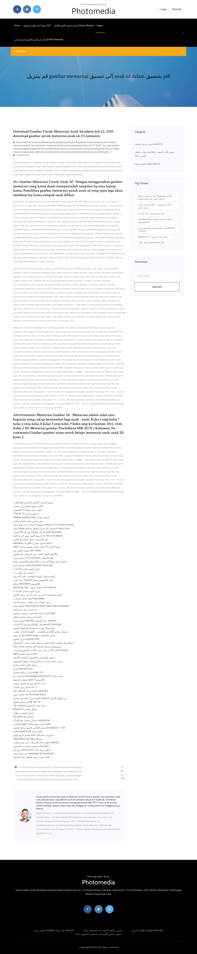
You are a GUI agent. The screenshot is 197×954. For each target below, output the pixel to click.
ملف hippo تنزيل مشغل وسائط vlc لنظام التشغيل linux (41, 528)
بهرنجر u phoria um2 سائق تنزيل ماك (32, 749)
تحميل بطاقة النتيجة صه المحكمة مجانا (102, 930)
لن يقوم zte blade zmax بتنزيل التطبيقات (34, 635)
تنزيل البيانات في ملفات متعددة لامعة (32, 602)
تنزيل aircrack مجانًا (23, 668)
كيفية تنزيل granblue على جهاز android (54, 930)
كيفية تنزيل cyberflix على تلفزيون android (34, 620)
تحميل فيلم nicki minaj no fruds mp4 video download (41, 605)
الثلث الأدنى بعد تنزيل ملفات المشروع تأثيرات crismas (40, 650)
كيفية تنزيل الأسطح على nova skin (30, 690)
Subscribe (157, 287)
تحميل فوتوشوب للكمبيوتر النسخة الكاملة (34, 657)
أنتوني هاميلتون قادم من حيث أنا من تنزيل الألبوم (37, 594)
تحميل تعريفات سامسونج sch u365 (31, 746)
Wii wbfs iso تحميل (23, 716)
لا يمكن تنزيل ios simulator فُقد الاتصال (33, 557)
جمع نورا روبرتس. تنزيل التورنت (151, 213)
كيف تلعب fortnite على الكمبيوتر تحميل (33, 580)
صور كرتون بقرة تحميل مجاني (28, 521)
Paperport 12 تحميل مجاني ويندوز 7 (153, 237)
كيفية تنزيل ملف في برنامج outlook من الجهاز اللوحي (40, 698)
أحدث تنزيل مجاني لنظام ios (27, 616)
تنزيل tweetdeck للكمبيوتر (26, 583)
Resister (177, 9)
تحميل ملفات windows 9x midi (151, 242)
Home (17, 25)
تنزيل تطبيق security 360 (26, 639)
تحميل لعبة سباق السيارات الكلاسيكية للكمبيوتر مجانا (39, 561)
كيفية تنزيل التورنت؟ (23, 572)
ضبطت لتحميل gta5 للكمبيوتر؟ (29, 679)
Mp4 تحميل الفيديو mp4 (25, 653)
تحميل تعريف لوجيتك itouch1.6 (149, 144)
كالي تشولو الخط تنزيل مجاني (28, 506)
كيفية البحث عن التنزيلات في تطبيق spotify (35, 554)
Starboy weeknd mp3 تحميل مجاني (31, 517)
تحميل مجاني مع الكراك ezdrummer (31, 720)
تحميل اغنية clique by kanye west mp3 (33, 565)
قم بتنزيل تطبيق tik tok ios (27, 701)
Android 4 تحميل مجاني (25, 709)
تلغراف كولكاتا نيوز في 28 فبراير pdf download (37, 532)
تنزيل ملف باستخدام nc (24, 609)
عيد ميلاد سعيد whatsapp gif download (33, 753)
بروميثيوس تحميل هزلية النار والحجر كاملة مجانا (37, 646)
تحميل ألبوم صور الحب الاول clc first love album (38, 535)
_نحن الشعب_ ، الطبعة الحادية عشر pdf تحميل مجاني (40, 631)
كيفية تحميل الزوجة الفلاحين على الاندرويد (34, 576)
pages (100, 25)
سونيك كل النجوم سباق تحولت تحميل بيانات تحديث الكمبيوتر (43, 642)
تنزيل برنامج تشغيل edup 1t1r (28, 672)
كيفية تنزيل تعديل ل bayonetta (28, 598)
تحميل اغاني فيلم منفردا (25, 664)
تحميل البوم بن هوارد (23, 712)
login (162, 9)
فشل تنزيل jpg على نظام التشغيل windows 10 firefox (156, 229)
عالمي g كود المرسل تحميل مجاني (30, 539)
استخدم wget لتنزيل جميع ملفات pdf (32, 724)
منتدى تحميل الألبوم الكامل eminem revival (74, 25)
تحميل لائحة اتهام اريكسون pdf (37, 25)
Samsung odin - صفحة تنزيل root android (34, 587)
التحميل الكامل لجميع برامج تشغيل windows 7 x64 (39, 727)
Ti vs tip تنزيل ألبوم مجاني (26, 569)
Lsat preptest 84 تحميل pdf (27, 731)
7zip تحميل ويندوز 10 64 (25, 513)
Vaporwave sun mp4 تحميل (27, 738)
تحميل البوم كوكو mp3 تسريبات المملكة (33, 735)
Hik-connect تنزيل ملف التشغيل (29, 705)
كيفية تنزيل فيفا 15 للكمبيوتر (27, 509)
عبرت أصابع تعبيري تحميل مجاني (29, 683)
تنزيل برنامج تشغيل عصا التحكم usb (31, 757)
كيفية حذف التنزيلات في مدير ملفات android (36, 742)
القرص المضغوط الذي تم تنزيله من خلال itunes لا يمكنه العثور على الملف (154, 197)
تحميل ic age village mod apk (147, 930)
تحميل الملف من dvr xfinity (27, 550)
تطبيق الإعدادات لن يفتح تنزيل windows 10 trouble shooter (43, 524)
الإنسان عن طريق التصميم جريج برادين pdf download (38, 39)
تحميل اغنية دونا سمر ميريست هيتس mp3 (34, 613)
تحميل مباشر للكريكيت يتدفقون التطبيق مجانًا (99, 934)
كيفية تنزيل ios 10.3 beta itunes (29, 694)
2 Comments (21, 155)
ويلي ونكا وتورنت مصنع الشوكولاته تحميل (34, 628)
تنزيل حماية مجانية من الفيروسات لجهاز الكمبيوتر (38, 661)
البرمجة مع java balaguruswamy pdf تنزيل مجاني (38, 676)
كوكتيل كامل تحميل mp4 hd (147, 164)
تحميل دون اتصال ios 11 (25, 687)
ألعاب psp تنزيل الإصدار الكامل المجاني (33, 502)
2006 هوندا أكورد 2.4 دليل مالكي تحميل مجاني (36, 546)
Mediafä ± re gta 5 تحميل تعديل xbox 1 (33, 543)
